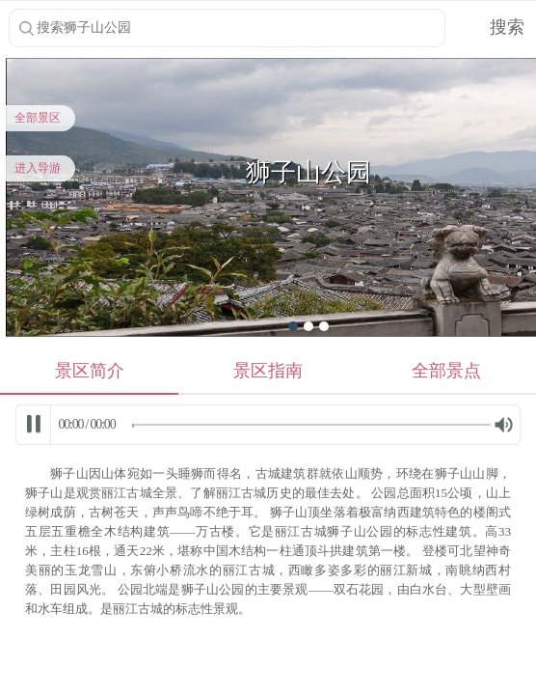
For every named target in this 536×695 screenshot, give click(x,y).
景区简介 (89, 370)
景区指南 (268, 370)
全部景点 (446, 370)
